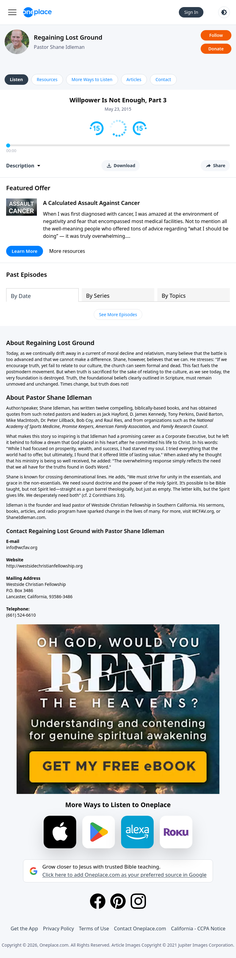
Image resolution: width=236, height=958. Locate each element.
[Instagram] (138, 901)
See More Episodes (118, 314)
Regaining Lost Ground (68, 37)
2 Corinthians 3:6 (106, 495)
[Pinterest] (118, 901)
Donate (216, 49)
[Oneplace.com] (37, 12)
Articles (134, 79)
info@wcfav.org (21, 547)
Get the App (24, 928)
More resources (67, 251)
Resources (47, 79)
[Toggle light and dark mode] (224, 12)
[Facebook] (97, 901)
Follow (216, 35)
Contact (163, 79)
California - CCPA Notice (198, 928)
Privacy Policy (58, 928)
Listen (16, 79)
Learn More (24, 251)
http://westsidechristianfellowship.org (44, 566)
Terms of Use (94, 928)
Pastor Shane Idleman (59, 47)
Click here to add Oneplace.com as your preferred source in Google (124, 874)
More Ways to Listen (92, 79)
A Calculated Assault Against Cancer (91, 202)
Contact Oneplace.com (140, 928)
